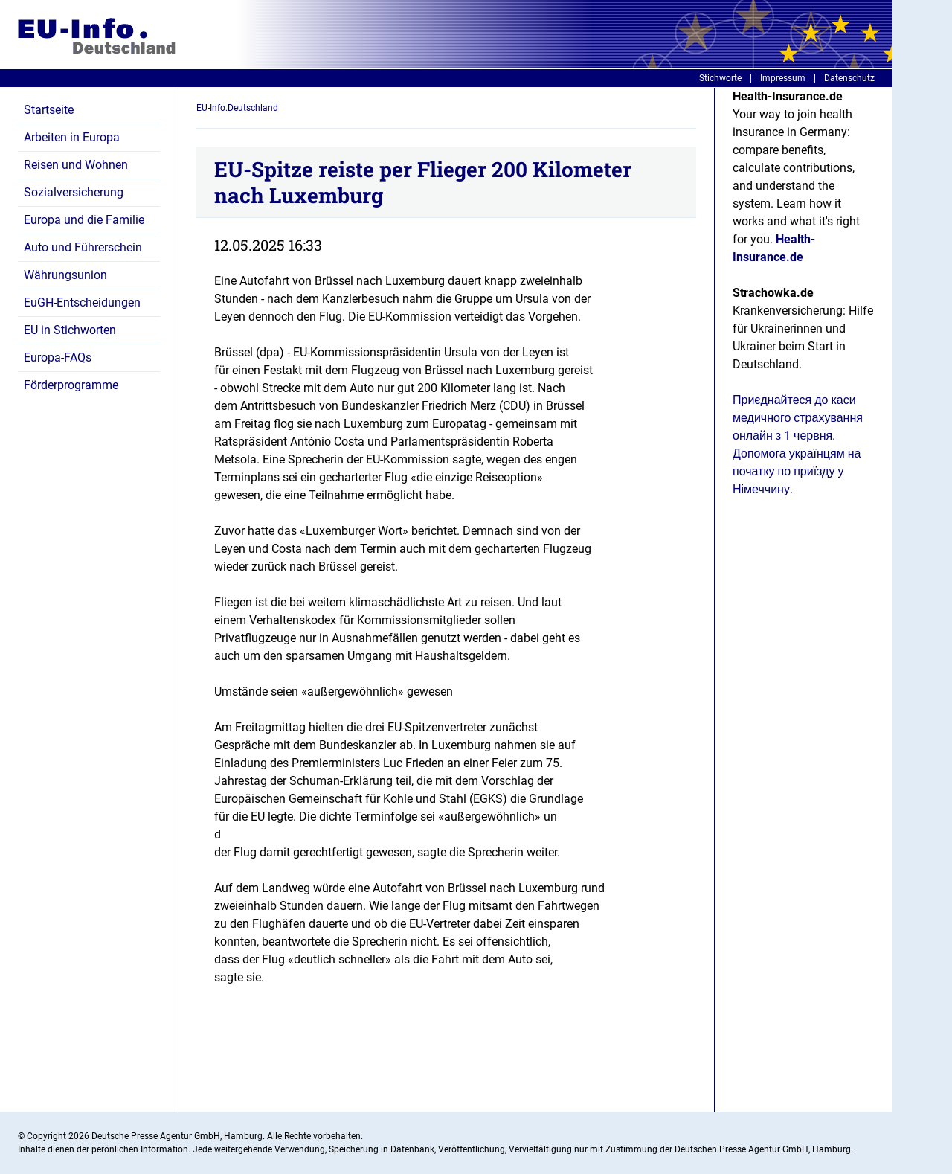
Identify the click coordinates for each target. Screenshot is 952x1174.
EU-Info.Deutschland (237, 108)
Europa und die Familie (84, 220)
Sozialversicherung (73, 192)
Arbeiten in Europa (72, 137)
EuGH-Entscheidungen (82, 302)
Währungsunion (65, 275)
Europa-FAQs (57, 357)
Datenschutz (849, 78)
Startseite (49, 110)
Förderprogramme (71, 385)
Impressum (782, 78)
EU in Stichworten (70, 330)
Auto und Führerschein (83, 247)
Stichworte (720, 78)
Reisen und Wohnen (76, 165)
